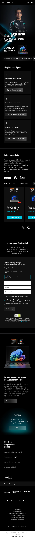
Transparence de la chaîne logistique (17, 518)
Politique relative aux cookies (17, 524)
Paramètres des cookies (17, 526)
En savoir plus (11, 405)
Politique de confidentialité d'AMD (19, 325)
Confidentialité (17, 515)
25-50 (7, 303)
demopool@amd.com (17, 308)
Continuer (9, 312)
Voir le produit (12, 214)
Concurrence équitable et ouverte (17, 520)
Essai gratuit (14, 220)
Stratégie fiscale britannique (17, 522)
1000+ (28, 303)
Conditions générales (17, 513)
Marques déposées (17, 516)
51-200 (13, 303)
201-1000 (20, 303)
